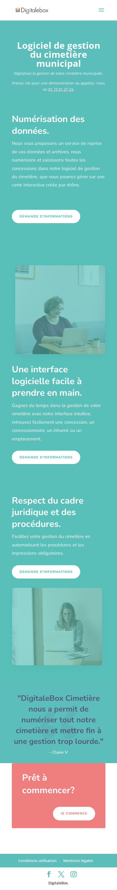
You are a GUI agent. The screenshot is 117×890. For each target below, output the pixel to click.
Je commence (74, 813)
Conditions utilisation (37, 860)
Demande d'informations (46, 216)
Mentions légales (78, 860)
